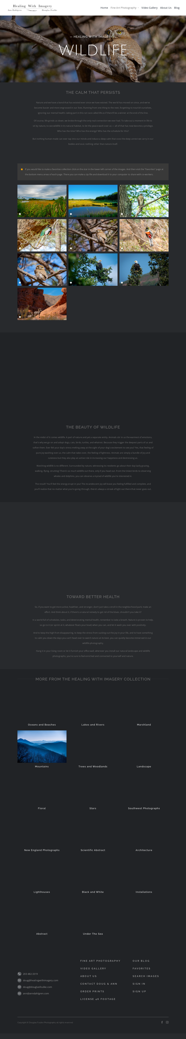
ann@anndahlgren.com (36, 993)
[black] (32, 4)
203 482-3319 (30, 973)
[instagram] (167, 1022)
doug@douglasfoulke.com (37, 987)
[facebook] (162, 1022)
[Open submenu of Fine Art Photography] (138, 8)
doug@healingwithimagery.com (40, 980)
